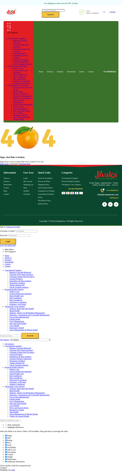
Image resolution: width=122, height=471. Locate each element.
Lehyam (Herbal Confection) (20, 359)
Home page (4, 164)
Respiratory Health (16, 328)
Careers (8, 264)
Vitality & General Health (19, 416)
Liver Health (14, 326)
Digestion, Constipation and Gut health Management (29, 315)
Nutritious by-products (18, 302)
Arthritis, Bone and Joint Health (21, 309)
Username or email (8, 231)
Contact (8, 266)
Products (8, 260)
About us (8, 258)
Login (8, 241)
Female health (14, 319)
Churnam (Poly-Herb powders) (21, 275)
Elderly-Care (14, 292)
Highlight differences (14, 427)
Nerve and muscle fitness (19, 408)
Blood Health (14, 311)
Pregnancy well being (17, 304)
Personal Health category (14, 289)
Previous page (25, 164)
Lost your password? (8, 245)
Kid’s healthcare (15, 298)
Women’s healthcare (17, 384)
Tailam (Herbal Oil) (17, 285)
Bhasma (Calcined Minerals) (20, 272)
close (13, 470)
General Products (16, 279)
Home (7, 256)
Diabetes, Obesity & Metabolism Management (27, 313)
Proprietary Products (17, 283)
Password (4, 235)
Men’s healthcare (16, 300)
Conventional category (13, 270)
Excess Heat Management (19, 317)
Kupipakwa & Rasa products (20, 281)
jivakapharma (59, 221)
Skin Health (13, 412)
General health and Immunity (20, 294)
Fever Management (16, 321)
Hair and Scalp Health (17, 324)
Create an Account (13, 227)
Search (50, 14)
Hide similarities (12, 425)
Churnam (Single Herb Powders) (21, 277)
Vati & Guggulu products (19, 287)
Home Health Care (16, 296)
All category (9, 344)
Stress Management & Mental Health (23, 330)
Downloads (9, 262)
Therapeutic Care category (15, 306)
